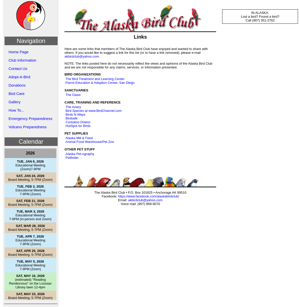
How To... (16, 110)
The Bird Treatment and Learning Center (94, 79)
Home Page (19, 52)
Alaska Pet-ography (79, 154)
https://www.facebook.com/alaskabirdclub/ (148, 196)
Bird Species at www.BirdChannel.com (93, 111)
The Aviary (73, 107)
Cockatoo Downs (77, 122)
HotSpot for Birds (77, 126)
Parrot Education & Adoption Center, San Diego (99, 83)
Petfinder (72, 158)
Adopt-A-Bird (19, 77)
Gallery (15, 102)
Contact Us (18, 68)
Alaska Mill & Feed (79, 138)
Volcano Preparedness (28, 127)
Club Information (22, 60)
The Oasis (72, 95)
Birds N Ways (75, 114)
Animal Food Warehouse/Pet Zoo (89, 142)
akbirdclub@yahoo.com (81, 56)
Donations (17, 85)
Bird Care (17, 93)
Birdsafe (71, 118)
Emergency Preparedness (30, 118)
